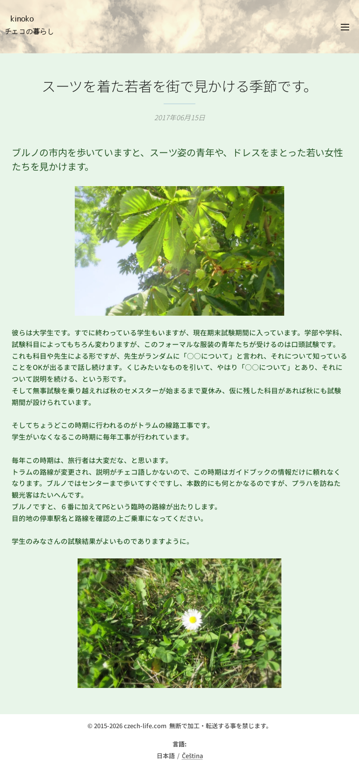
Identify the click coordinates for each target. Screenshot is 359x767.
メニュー (345, 27)
